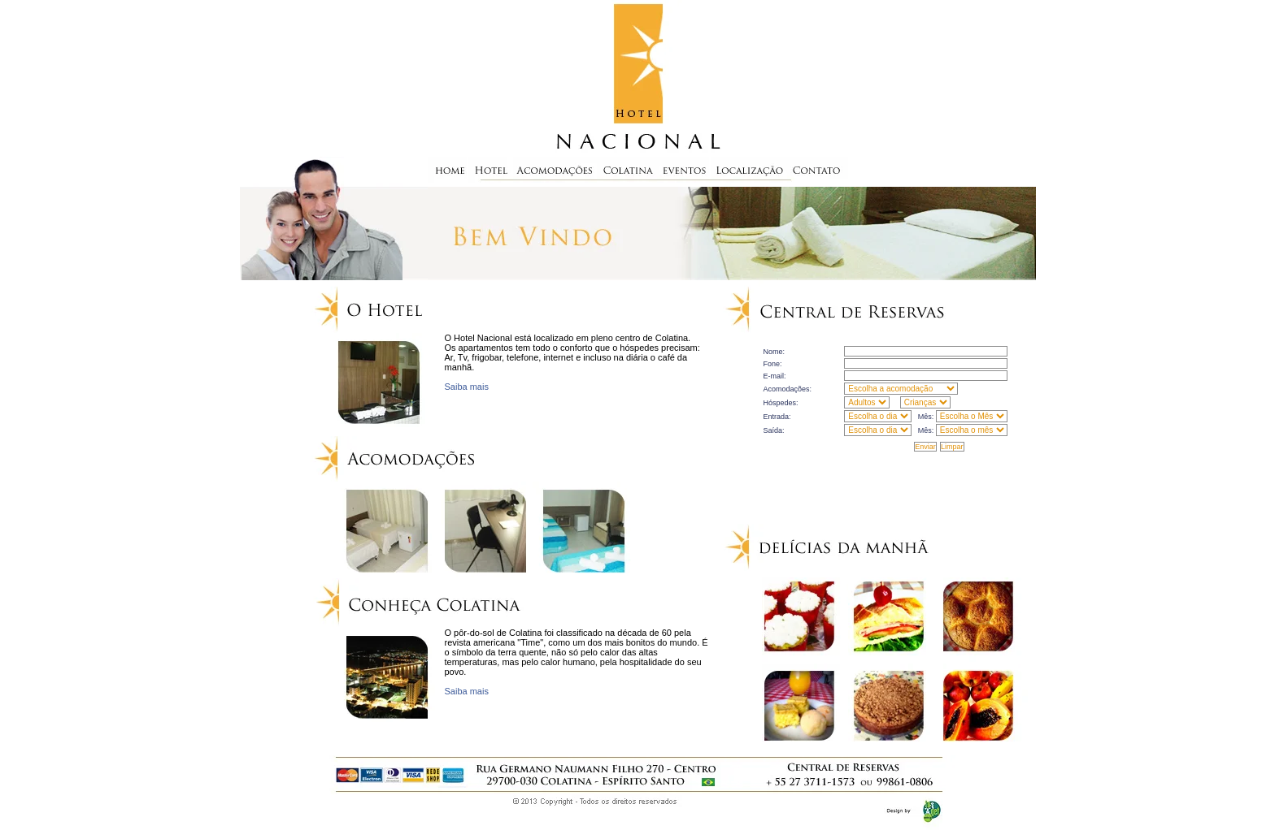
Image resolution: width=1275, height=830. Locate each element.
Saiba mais (467, 386)
